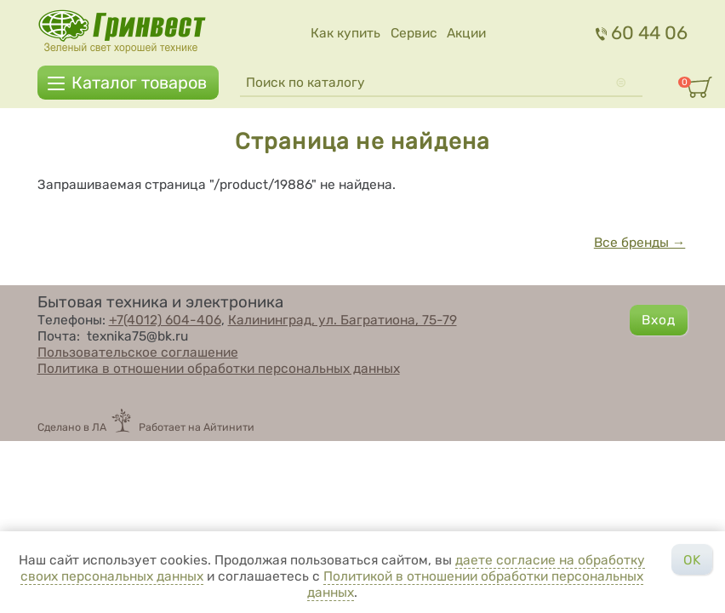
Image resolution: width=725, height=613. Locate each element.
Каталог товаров (139, 82)
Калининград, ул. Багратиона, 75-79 (342, 320)
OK (691, 560)
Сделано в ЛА (71, 427)
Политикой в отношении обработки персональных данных (475, 584)
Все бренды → (640, 242)
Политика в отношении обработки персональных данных (218, 368)
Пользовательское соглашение (137, 352)
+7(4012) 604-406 (165, 320)
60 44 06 (642, 32)
